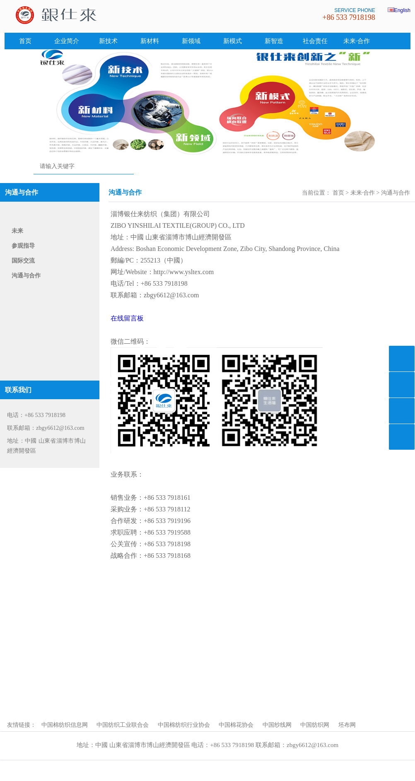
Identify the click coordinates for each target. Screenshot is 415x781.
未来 (17, 231)
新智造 (274, 41)
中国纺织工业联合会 (123, 725)
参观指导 (23, 246)
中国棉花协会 (236, 725)
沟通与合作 (26, 275)
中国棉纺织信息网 (64, 725)
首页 (25, 41)
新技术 (108, 41)
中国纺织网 (314, 725)
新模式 (232, 41)
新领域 (191, 41)
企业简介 (66, 41)
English (399, 10)
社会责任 (315, 41)
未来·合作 (356, 41)
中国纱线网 (277, 725)
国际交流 (23, 261)
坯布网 (347, 725)
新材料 (149, 41)
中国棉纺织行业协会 (184, 725)
